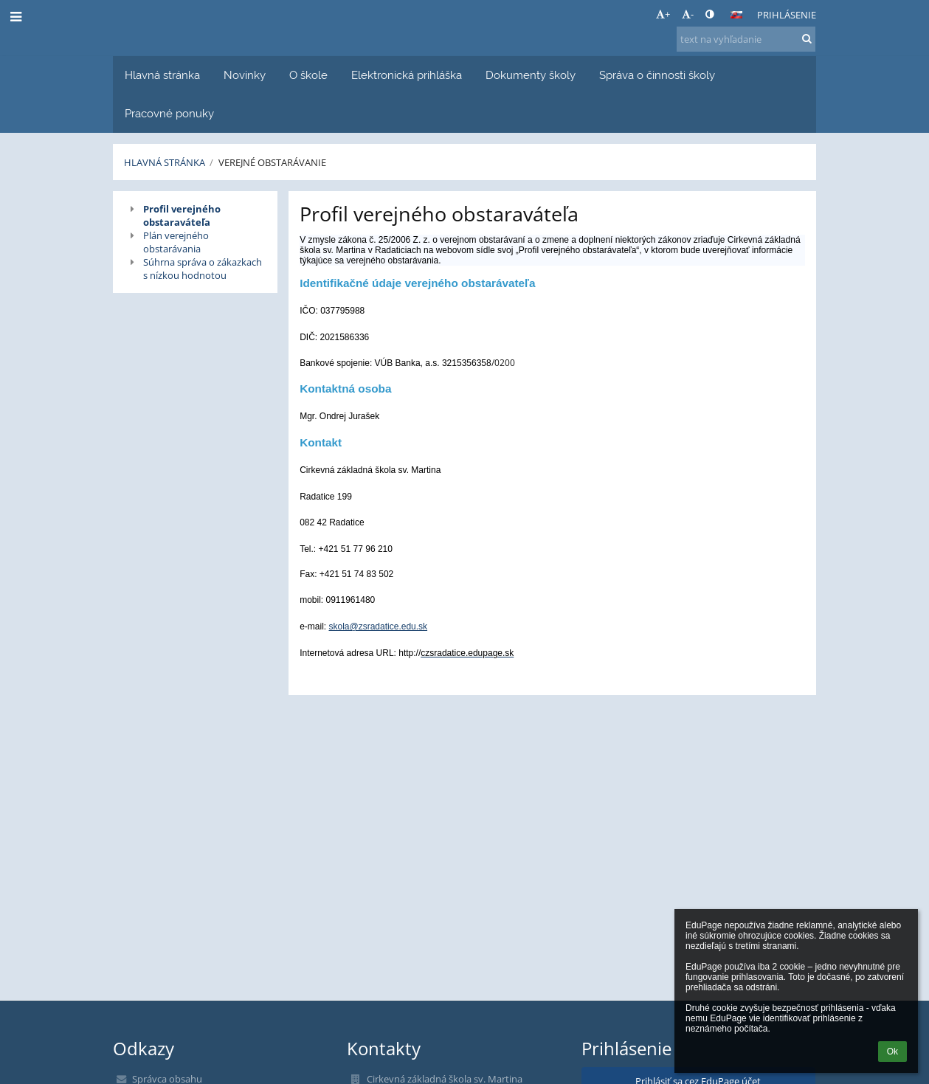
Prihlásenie (786, 14)
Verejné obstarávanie (272, 162)
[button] (736, 15)
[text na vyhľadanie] (746, 39)
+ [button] (663, 14)
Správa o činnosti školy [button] (657, 75)
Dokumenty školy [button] (531, 75)
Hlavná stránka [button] (162, 75)
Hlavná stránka (164, 162)
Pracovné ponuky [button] (169, 113)
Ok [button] (892, 1051)
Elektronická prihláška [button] (406, 75)
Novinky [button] (245, 75)
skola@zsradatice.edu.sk (378, 626)
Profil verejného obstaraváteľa (182, 215)
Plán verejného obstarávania (176, 242)
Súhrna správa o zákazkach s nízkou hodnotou (202, 268)
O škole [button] (308, 75)
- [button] (688, 14)
